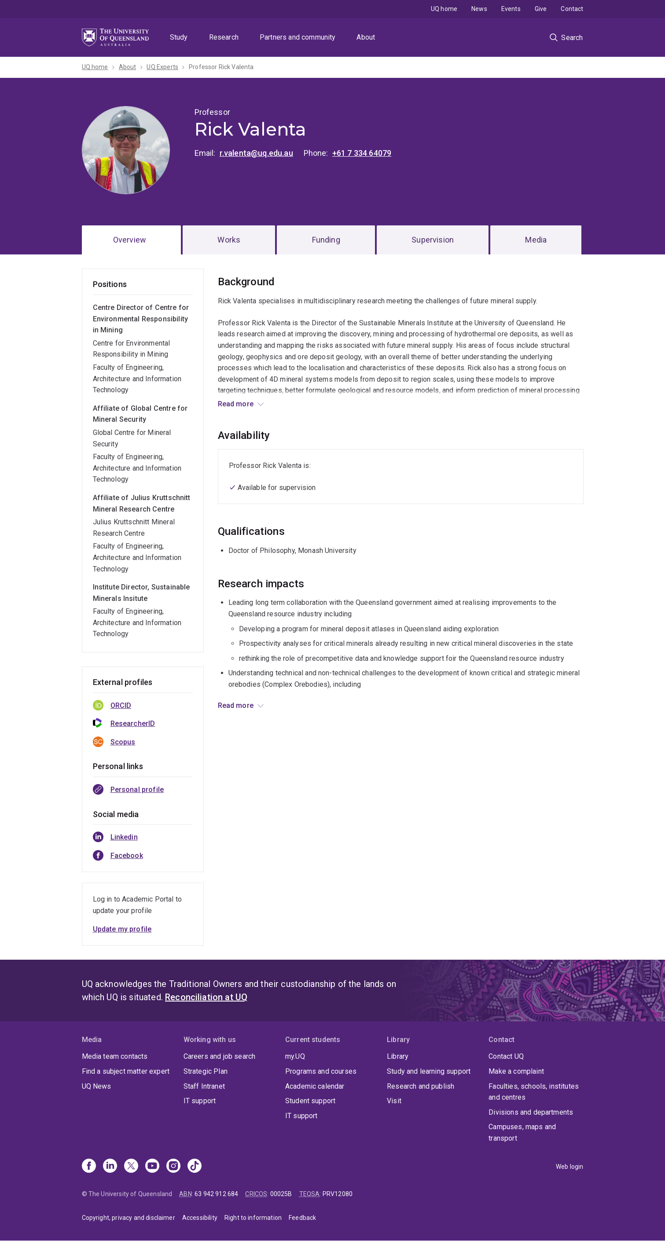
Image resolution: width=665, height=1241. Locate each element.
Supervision (432, 239)
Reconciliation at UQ (206, 997)
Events (511, 8)
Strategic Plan (206, 1071)
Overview (129, 239)
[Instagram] (173, 1166)
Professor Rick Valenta (221, 66)
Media (536, 239)
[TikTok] (194, 1166)
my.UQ (295, 1056)
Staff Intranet (204, 1086)
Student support (310, 1101)
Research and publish (420, 1086)
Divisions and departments (531, 1112)
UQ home (444, 8)
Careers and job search (220, 1056)
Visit (394, 1101)
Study (179, 37)
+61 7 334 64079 (361, 153)
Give (541, 8)
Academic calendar (315, 1086)
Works (228, 239)
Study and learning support (428, 1071)
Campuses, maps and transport (522, 1132)
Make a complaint (516, 1071)
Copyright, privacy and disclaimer (128, 1217)
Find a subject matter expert (125, 1071)
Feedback (302, 1217)
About (365, 37)
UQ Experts (162, 66)
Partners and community (298, 37)
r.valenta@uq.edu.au (256, 153)
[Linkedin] (110, 1166)
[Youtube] (152, 1166)
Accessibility (199, 1217)
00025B (281, 1193)
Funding (326, 239)
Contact (572, 8)
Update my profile (122, 929)
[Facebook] (89, 1166)
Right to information (253, 1217)
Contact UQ (506, 1056)
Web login (569, 1166)
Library (397, 1056)
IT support (200, 1101)
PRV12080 (338, 1193)
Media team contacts (115, 1056)
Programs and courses (320, 1071)
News (479, 8)
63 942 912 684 (216, 1193)
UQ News (96, 1086)
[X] (131, 1166)
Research (224, 37)
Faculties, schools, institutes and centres (534, 1092)
